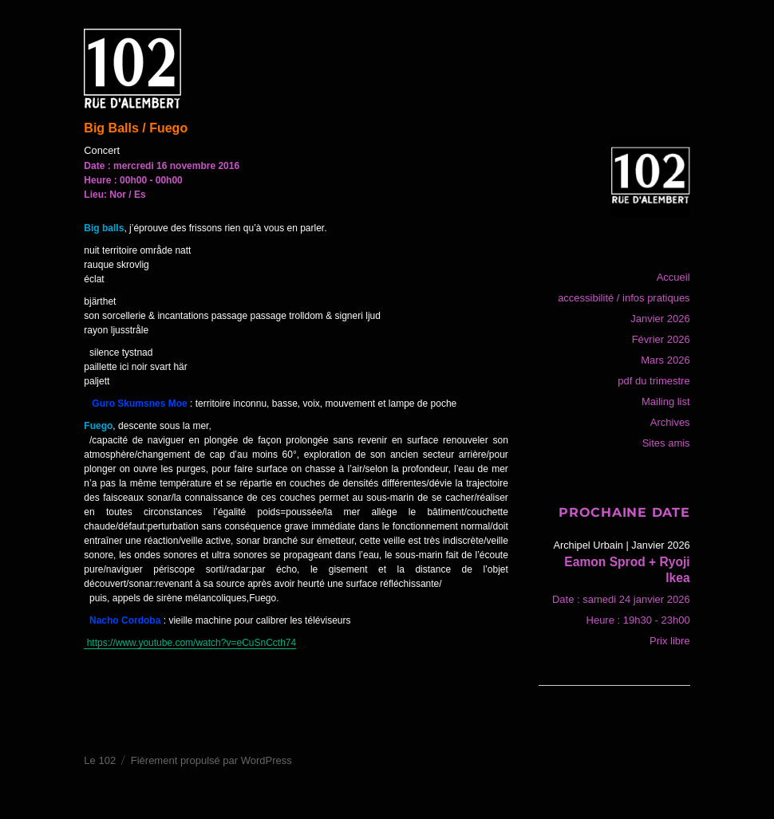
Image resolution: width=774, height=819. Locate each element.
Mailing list (666, 402)
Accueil (673, 277)
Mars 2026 (665, 360)
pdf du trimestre (653, 381)
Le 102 (100, 760)
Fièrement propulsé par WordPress (211, 760)
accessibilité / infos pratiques (623, 298)
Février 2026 (661, 339)
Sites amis (666, 443)
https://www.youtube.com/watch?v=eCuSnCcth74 (190, 642)
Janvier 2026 (659, 319)
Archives (670, 422)
